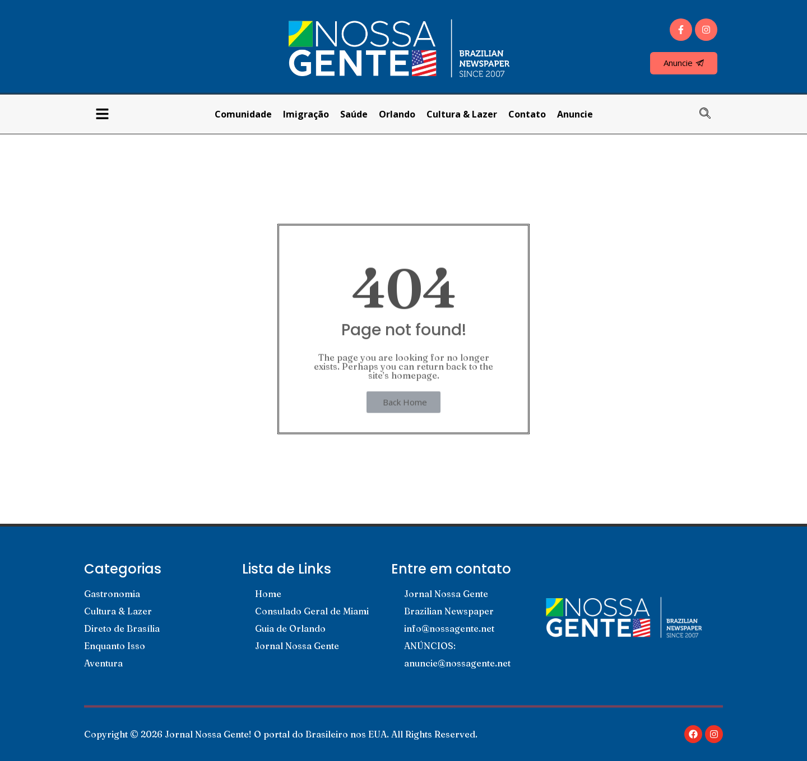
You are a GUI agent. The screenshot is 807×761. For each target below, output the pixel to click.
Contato (527, 114)
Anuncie (575, 114)
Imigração (306, 114)
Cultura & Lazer (461, 114)
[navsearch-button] (710, 114)
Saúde (354, 114)
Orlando (397, 114)
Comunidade (243, 114)
